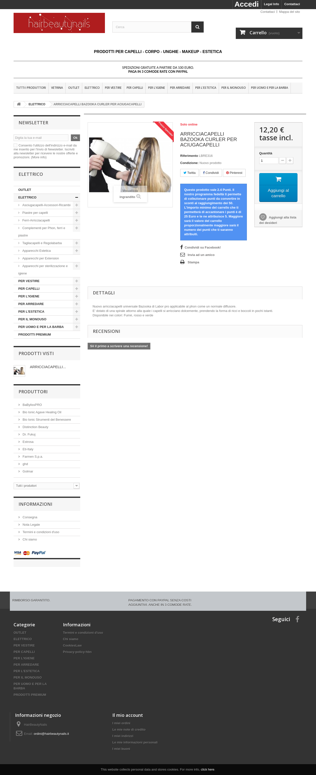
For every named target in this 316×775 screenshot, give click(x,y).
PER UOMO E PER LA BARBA (269, 88)
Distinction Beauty (35, 427)
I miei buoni (121, 744)
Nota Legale (31, 524)
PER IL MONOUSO (233, 88)
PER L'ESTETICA (205, 88)
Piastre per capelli (34, 213)
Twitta (189, 173)
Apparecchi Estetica (36, 250)
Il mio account (127, 710)
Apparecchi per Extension (40, 258)
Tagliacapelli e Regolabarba (41, 243)
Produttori (33, 392)
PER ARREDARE (180, 88)
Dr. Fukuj (29, 434)
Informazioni (35, 504)
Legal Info (271, 4)
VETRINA (57, 88)
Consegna (29, 517)
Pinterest (234, 173)
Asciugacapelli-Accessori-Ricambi (46, 205)
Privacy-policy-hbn (77, 647)
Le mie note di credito (128, 724)
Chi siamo (29, 539)
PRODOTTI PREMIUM (34, 334)
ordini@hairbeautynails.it (51, 729)
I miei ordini (121, 718)
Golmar (27, 471)
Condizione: (189, 163)
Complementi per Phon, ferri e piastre (41, 231)
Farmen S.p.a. (32, 456)
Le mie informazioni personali (135, 737)
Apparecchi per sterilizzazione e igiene (43, 269)
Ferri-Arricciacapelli (35, 220)
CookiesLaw (72, 640)
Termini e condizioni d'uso (40, 532)
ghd (25, 464)
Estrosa (28, 442)
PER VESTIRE (113, 88)
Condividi (211, 173)
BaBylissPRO (32, 405)
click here (207, 769)
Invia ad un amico (201, 255)
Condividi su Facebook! (203, 247)
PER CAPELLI (135, 88)
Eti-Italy (27, 449)
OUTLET (73, 88)
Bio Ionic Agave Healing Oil (41, 412)
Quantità (265, 153)
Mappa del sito (289, 12)
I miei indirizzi (122, 731)
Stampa (193, 262)
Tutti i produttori (31, 88)
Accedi (247, 4)
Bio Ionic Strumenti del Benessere (46, 419)
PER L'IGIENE (156, 88)
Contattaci (292, 4)
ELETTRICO (92, 88)
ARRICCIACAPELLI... (48, 367)
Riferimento (189, 156)
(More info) (39, 157)
